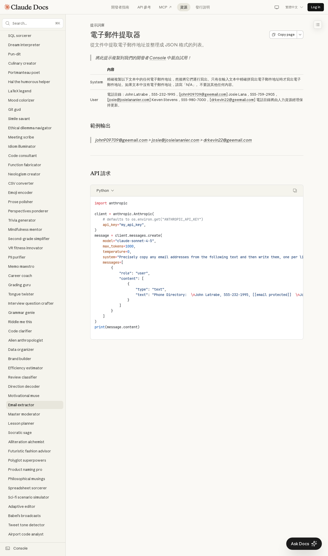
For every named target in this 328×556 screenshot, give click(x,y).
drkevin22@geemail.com (232, 99)
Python (106, 190)
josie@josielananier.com (129, 99)
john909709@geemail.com (203, 94)
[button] (32, 23)
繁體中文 (294, 7)
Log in (315, 7)
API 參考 (144, 7)
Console (157, 57)
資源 (183, 7)
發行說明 (203, 7)
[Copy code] (295, 190)
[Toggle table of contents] (318, 25)
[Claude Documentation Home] (26, 7)
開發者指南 (120, 7)
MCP (165, 7)
